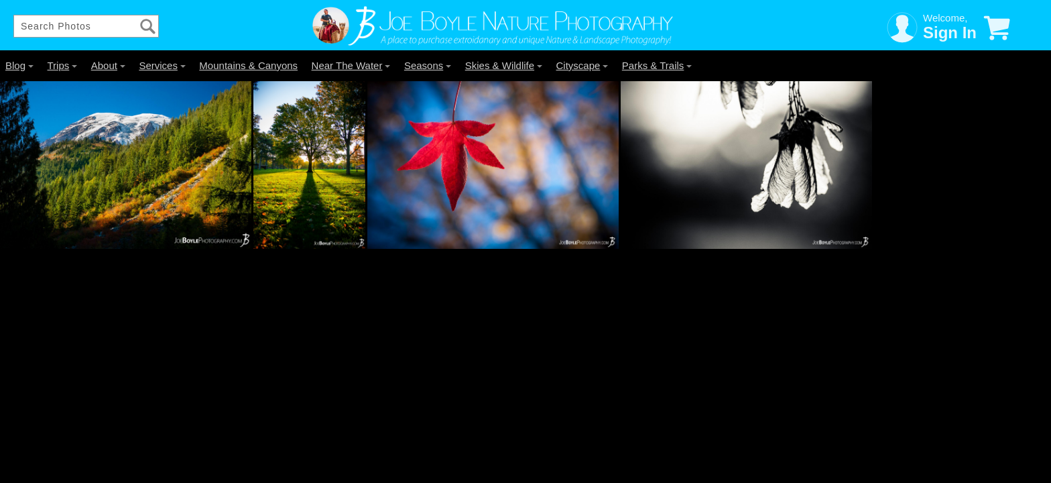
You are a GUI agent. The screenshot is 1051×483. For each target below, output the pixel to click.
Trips (62, 65)
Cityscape (582, 65)
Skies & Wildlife (503, 65)
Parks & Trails (657, 65)
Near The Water (351, 65)
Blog (19, 65)
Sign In (950, 32)
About (108, 65)
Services (162, 65)
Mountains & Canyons (248, 65)
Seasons (427, 65)
